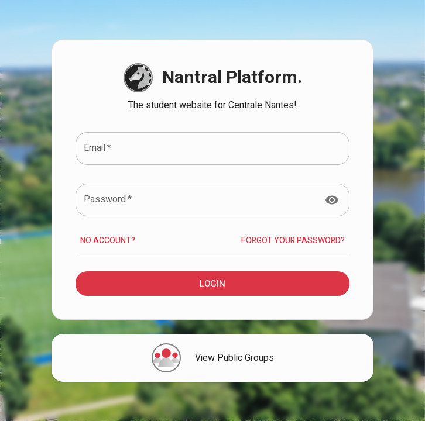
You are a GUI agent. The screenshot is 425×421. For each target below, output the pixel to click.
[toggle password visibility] (332, 200)
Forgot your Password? (293, 241)
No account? (108, 241)
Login (212, 283)
